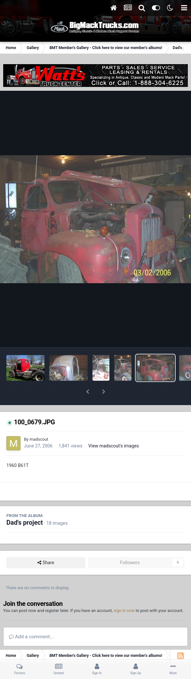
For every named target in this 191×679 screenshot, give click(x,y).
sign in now (124, 593)
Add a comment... (31, 620)
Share (45, 546)
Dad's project (24, 506)
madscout (38, 422)
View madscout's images (113, 429)
